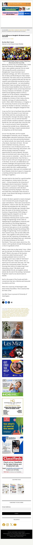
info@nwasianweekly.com (20, 535)
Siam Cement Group (11, 314)
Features (9, 308)
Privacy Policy (13, 536)
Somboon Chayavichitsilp (21, 314)
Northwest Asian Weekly (16, 22)
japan (8, 317)
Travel (18, 308)
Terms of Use (20, 536)
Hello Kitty (19, 312)
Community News (24, 308)
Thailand (11, 316)
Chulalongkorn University (8, 311)
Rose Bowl (17, 313)
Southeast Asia (5, 316)
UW (14, 316)
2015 (12, 309)
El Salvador (14, 312)
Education (14, 308)
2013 (9, 309)
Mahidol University (10, 313)
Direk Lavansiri (18, 311)
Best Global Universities (24, 309)
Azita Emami (15, 309)
